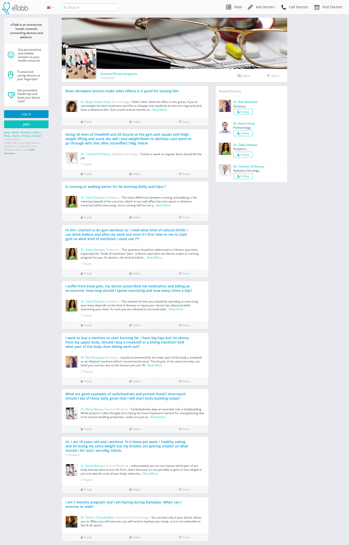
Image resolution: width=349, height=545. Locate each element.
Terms (16, 135)
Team (36, 132)
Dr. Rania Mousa (92, 409)
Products (26, 132)
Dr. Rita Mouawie (92, 357)
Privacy (26, 135)
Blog (6, 132)
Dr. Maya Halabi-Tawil (95, 102)
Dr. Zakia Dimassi (92, 197)
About (15, 132)
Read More (159, 110)
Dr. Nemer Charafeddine (97, 517)
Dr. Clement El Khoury (95, 154)
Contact (36, 135)
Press (7, 135)
